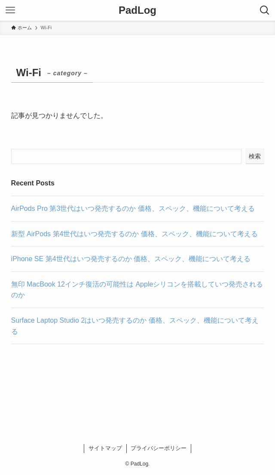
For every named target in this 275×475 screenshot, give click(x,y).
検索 (255, 156)
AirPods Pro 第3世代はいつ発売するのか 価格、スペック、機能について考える (133, 208)
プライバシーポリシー (158, 448)
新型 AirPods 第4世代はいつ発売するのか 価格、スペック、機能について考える (134, 234)
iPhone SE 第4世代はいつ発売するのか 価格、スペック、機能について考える (131, 258)
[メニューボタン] (10, 10)
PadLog (137, 10)
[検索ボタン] (264, 10)
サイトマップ (105, 448)
